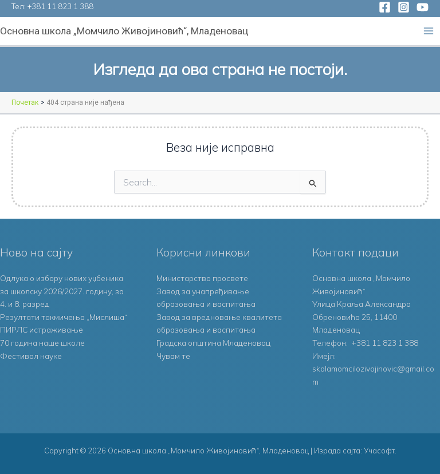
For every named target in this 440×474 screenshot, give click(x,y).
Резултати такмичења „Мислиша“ (63, 317)
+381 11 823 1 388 (60, 6)
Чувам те (173, 356)
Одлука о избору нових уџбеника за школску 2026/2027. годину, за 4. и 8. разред (62, 291)
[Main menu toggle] (429, 31)
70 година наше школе (42, 342)
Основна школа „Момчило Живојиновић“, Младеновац (124, 31)
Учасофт (379, 450)
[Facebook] (385, 7)
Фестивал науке (31, 356)
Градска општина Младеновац (213, 342)
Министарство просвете (202, 278)
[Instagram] (404, 7)
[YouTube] (423, 7)
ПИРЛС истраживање (41, 329)
